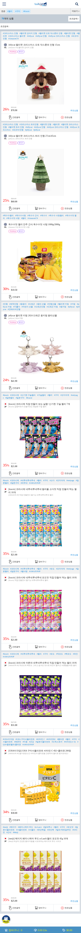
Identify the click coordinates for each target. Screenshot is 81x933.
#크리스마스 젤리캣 (16, 36)
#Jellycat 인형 (41, 36)
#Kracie (26, 11)
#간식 (8, 832)
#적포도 (59, 654)
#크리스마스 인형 (10, 33)
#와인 (75, 654)
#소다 (52, 480)
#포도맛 (70, 827)
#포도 (52, 569)
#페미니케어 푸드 (25, 827)
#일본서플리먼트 (43, 742)
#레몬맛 (17, 742)
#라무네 (24, 483)
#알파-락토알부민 (63, 830)
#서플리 (31, 830)
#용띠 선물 (41, 304)
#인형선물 (51, 304)
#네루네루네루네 (28, 480)
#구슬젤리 (41, 395)
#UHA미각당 (8, 739)
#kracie (6, 395)
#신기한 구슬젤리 (28, 395)
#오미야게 (64, 395)
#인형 (5, 304)
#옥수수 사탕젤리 (56, 215)
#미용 (25, 742)
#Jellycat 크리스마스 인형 (59, 36)
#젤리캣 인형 (69, 33)
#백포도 (68, 654)
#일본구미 (20, 398)
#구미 (17, 11)
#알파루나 (47, 827)
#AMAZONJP (34, 483)
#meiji (5, 827)
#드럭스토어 (57, 742)
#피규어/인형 (17, 130)
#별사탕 (24, 571)
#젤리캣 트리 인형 (16, 127)
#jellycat (28, 130)
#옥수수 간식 (33, 215)
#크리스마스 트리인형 (29, 124)
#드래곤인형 (39, 307)
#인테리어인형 (14, 309)
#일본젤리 (9, 398)
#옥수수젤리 (8, 215)
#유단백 (50, 830)
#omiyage (70, 480)
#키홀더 (16, 307)
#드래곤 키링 (52, 307)
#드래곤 (31, 304)
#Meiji (15, 832)
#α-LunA (38, 827)
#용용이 (23, 304)
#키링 (72, 304)
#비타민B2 (50, 739)
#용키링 (62, 307)
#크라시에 (14, 395)
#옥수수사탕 (20, 215)
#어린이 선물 (27, 307)
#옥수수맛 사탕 (13, 218)
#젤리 (9, 11)
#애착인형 (13, 304)
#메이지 (13, 827)
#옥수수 (43, 215)
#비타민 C (40, 739)
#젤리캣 (56, 124)
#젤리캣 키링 (63, 304)
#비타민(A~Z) (70, 742)
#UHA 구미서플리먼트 (25, 739)
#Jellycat (30, 36)
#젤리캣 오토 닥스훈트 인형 (50, 33)
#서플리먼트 (21, 830)
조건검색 (73, 19)
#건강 (31, 742)
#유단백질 (41, 830)
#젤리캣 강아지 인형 (28, 33)
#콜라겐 (60, 739)
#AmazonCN (13, 39)
